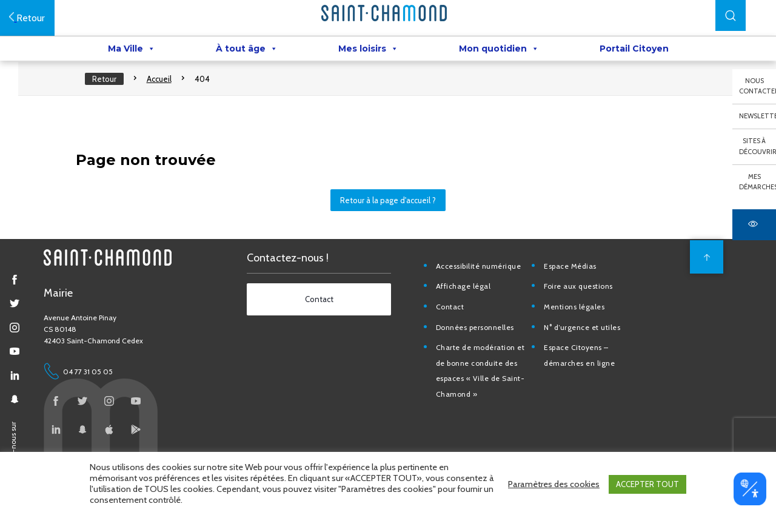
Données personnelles (480, 337)
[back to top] (705, 267)
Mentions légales (578, 317)
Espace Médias (574, 276)
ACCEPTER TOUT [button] (647, 485)
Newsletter (757, 116)
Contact (455, 317)
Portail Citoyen (634, 49)
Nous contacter (757, 86)
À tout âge (247, 49)
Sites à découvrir (757, 146)
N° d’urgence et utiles (586, 337)
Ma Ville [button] (131, 49)
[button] (730, 15)
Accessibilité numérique (483, 276)
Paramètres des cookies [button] (554, 484)
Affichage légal (468, 296)
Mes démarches (757, 182)
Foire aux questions (582, 296)
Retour (108, 85)
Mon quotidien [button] (499, 49)
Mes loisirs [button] (368, 49)
